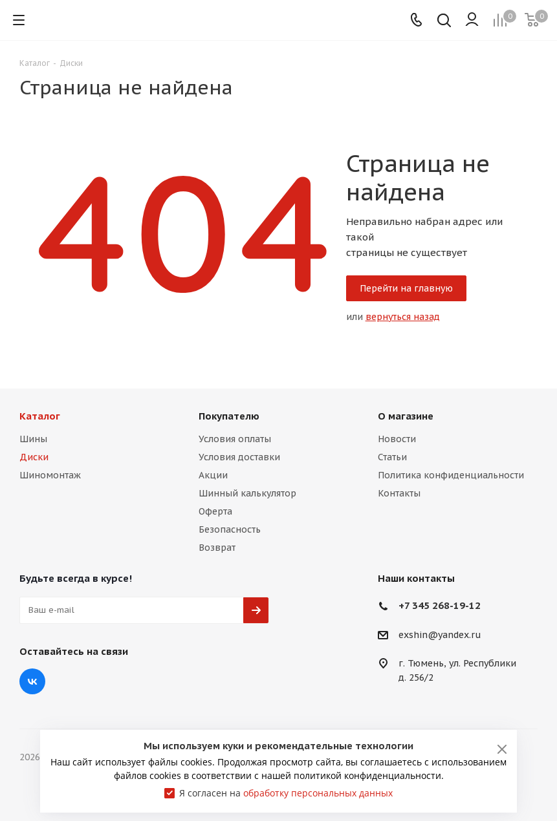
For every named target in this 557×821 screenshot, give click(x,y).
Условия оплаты (235, 439)
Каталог (39, 416)
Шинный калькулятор (247, 493)
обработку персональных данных (318, 793)
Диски (34, 457)
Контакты (399, 493)
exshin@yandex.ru (440, 635)
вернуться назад (403, 317)
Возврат (217, 547)
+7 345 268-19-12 (440, 605)
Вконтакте (32, 681)
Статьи (392, 457)
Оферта (215, 511)
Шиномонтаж (50, 475)
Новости (397, 439)
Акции (213, 475)
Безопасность (230, 529)
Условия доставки (239, 457)
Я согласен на (286, 793)
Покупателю (229, 416)
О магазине (405, 416)
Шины (33, 439)
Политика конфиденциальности (451, 475)
